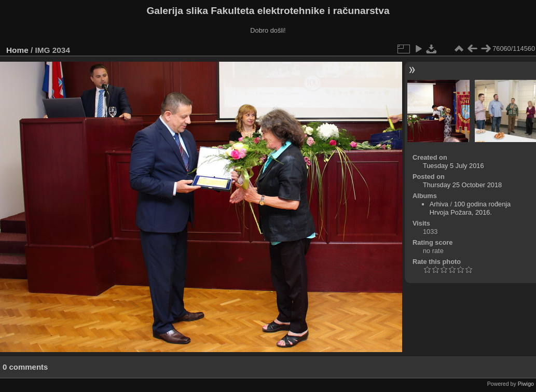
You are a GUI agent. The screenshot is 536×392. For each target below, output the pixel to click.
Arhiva (439, 204)
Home (17, 50)
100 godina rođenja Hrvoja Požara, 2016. (470, 208)
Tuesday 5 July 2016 (453, 166)
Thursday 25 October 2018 (462, 185)
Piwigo (526, 384)
